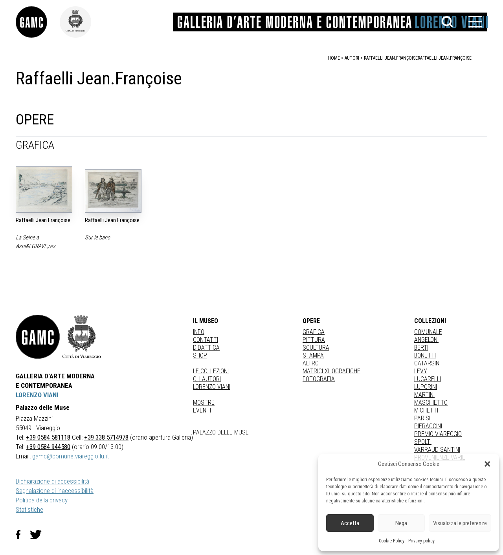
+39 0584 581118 (48, 437)
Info (198, 332)
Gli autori (207, 379)
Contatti (205, 339)
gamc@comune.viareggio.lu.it (70, 456)
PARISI (422, 418)
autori (352, 58)
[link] (38, 22)
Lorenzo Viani (211, 387)
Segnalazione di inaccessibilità (55, 491)
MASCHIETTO (431, 402)
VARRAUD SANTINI (437, 449)
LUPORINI (425, 387)
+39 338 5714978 (106, 437)
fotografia (319, 379)
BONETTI (425, 355)
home (334, 58)
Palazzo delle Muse (221, 432)
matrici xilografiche (331, 371)
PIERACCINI (428, 426)
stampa (313, 355)
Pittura (314, 339)
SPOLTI (422, 441)
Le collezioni (211, 371)
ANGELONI (426, 339)
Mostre (204, 402)
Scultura (316, 347)
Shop (200, 355)
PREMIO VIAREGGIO (438, 434)
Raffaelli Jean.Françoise (445, 58)
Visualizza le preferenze (460, 523)
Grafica (314, 332)
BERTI (421, 347)
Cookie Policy (391, 541)
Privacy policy (421, 541)
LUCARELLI (427, 379)
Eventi (202, 410)
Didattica (206, 347)
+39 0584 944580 (48, 447)
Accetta (350, 523)
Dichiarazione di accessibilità (52, 481)
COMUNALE (428, 332)
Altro (311, 363)
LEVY (420, 371)
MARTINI (424, 394)
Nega (401, 523)
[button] (487, 464)
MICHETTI (426, 410)
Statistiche (29, 509)
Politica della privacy (42, 500)
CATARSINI (427, 363)
